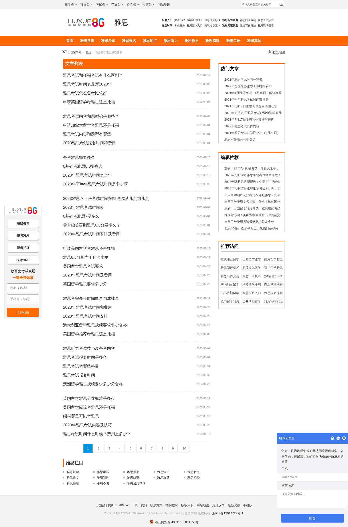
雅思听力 (171, 41)
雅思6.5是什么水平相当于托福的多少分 (251, 228)
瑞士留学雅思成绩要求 (108, 52)
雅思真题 (254, 41)
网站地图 (164, 4)
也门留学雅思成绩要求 (230, 303)
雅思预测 (73, 483)
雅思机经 (193, 477)
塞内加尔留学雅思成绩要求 (230, 286)
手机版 (247, 505)
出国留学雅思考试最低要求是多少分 (249, 221)
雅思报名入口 (251, 293)
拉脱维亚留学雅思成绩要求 (230, 261)
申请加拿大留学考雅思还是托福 (91, 125)
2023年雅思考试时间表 (83, 207)
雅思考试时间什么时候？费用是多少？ (97, 434)
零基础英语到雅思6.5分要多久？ (92, 225)
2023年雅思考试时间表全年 (87, 175)
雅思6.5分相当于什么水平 (86, 257)
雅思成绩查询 (136, 483)
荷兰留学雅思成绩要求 (273, 270)
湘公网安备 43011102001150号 (174, 522)
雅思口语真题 (248, 20)
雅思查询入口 (195, 25)
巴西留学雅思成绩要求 (251, 261)
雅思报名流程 (273, 293)
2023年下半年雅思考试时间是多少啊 (95, 184)
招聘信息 (172, 505)
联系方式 (156, 505)
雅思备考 (103, 483)
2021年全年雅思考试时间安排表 (246, 99)
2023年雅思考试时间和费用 (87, 307)
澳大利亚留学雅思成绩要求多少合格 (95, 325)
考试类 (102, 4)
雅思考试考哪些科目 (81, 366)
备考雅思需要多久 (79, 157)
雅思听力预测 (266, 20)
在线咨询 (23, 223)
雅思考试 (108, 41)
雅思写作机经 (273, 301)
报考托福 (23, 248)
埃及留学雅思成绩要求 (251, 286)
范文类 (117, 4)
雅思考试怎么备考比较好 (85, 93)
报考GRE (22, 260)
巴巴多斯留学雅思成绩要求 (230, 295)
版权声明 (187, 505)
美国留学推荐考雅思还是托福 (89, 334)
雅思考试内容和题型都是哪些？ (91, 116)
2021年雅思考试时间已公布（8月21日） (252, 133)
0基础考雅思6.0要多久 (83, 166)
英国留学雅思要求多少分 (85, 284)
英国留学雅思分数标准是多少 (89, 398)
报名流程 (179, 20)
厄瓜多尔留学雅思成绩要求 (251, 270)
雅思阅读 (212, 41)
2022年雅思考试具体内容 (241, 126)
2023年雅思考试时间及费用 (87, 275)
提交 (312, 518)
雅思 (121, 22)
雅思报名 (129, 41)
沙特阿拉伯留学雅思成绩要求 (273, 278)
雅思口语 (233, 41)
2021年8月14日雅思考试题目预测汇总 (250, 106)
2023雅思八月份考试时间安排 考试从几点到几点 (106, 198)
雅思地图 (279, 52)
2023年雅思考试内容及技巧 (87, 425)
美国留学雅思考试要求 (83, 266)
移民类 (86, 4)
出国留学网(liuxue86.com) (114, 505)
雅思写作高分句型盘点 (239, 139)
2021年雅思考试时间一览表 (243, 79)
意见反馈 (218, 505)
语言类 (148, 4)
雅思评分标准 (212, 20)
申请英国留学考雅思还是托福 (89, 102)
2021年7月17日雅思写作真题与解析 (249, 119)
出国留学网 (74, 52)
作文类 (133, 4)
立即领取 (23, 312)
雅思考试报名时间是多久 (85, 357)
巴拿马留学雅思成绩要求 (273, 286)
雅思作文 (191, 41)
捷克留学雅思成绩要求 (273, 261)
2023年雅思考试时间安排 (85, 316)
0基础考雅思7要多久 (81, 216)
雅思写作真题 (248, 25)
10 (184, 448)
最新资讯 (234, 505)
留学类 (71, 4)
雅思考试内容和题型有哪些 (87, 134)
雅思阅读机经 (230, 267)
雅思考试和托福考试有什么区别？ (93, 75)
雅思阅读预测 (266, 25)
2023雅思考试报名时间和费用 (89, 143)
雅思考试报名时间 (79, 375)
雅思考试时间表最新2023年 (87, 84)
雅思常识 (87, 41)
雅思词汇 (150, 41)
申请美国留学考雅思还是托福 (89, 248)
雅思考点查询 (212, 25)
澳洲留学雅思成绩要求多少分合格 (93, 384)
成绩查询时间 (195, 20)
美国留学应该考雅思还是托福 (89, 407)
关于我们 (140, 505)
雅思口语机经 (251, 276)
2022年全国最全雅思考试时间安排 (248, 86)
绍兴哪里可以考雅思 (81, 416)
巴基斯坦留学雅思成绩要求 (251, 303)
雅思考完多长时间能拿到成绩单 (91, 298)
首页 (69, 41)
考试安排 (179, 25)
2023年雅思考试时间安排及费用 (91, 234)
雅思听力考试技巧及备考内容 (89, 348)
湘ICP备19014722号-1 (227, 513)
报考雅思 (23, 235)
